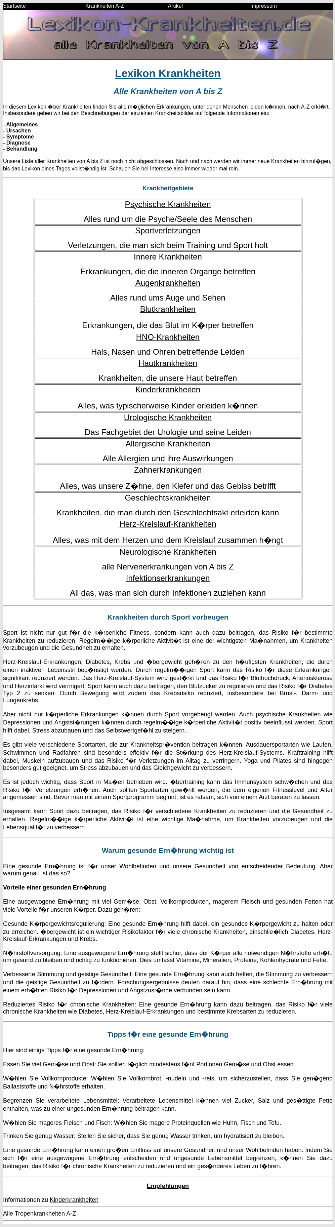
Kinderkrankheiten (74, 1199)
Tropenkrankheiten (40, 1213)
